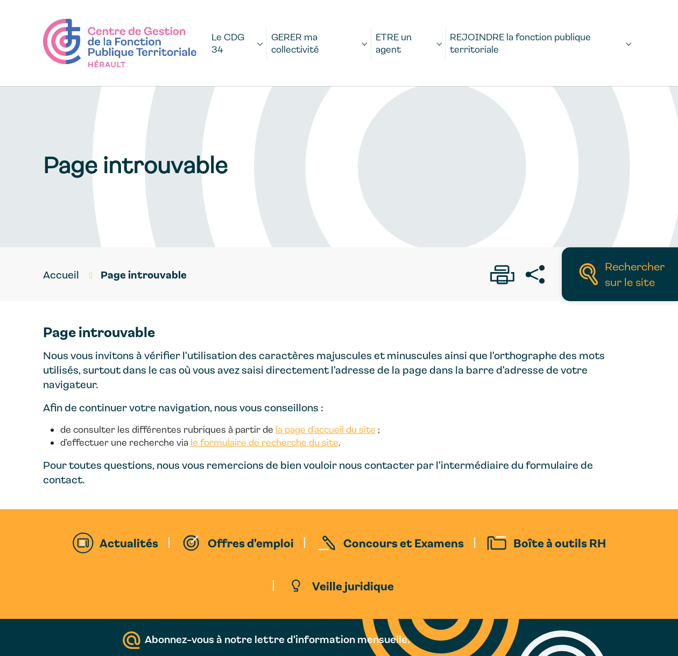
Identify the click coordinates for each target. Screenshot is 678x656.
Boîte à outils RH (559, 542)
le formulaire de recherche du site (264, 442)
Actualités (129, 542)
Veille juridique (353, 585)
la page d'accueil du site (326, 429)
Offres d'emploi (251, 542)
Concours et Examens (403, 542)
